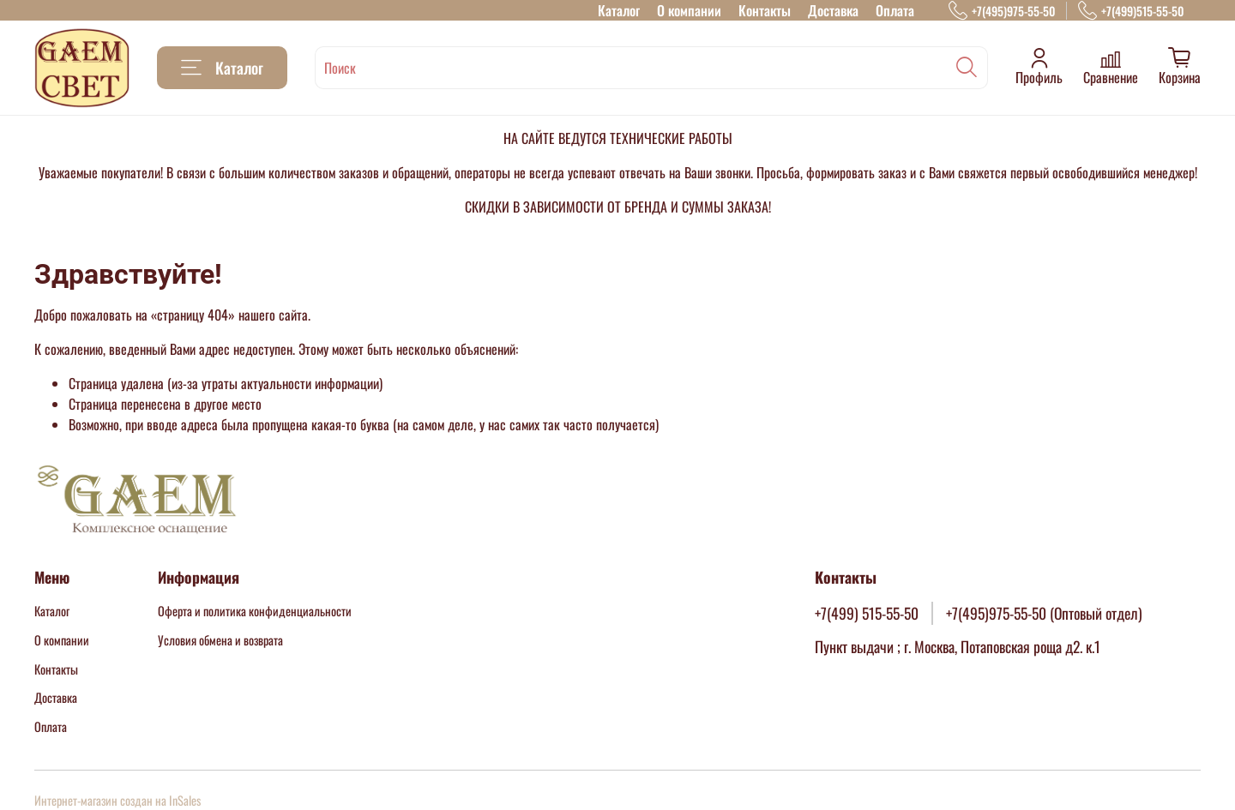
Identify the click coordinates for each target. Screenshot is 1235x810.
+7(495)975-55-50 (1002, 11)
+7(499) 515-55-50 (867, 613)
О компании (689, 10)
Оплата (895, 10)
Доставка (833, 10)
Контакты (764, 10)
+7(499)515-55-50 (1131, 11)
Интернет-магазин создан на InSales (117, 800)
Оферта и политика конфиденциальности (255, 611)
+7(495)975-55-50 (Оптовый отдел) (1044, 613)
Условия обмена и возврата (220, 640)
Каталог (619, 10)
